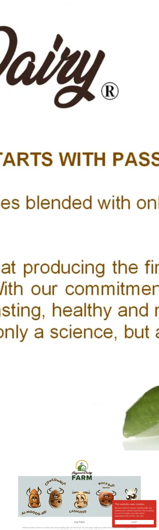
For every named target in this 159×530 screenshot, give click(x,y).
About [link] (93, 4)
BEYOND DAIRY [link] (69, 4)
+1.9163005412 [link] (79, 442)
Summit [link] (82, 4)
